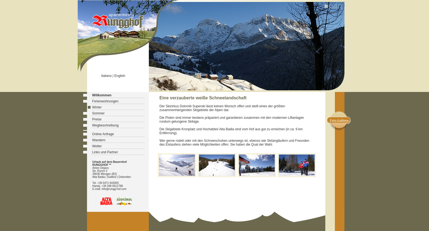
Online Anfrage (103, 134)
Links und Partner (105, 152)
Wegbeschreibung (105, 125)
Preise (97, 119)
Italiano (106, 76)
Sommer (98, 113)
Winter (97, 107)
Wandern (98, 140)
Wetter (97, 146)
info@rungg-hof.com (114, 188)
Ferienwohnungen (105, 101)
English (119, 76)
